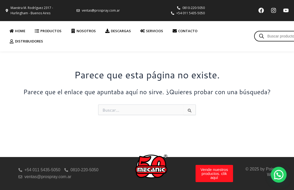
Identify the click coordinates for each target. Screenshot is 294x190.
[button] (279, 175)
